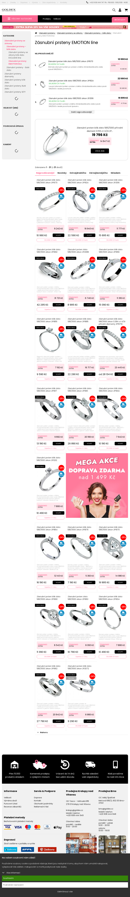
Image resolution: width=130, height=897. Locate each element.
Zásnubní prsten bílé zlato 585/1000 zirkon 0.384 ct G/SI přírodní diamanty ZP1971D (112, 321)
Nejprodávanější (45, 172)
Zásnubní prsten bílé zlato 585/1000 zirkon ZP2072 (80, 665)
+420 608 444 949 (75, 813)
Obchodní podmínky (43, 801)
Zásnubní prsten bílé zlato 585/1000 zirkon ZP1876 (79, 527)
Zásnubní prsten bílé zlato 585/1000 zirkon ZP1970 (111, 527)
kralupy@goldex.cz (74, 807)
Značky (13, 2)
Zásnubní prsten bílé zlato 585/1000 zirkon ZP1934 (111, 388)
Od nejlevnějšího (100, 172)
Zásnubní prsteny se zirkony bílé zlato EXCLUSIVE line (18, 55)
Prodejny (47, 19)
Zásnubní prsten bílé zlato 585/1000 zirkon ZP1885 (80, 319)
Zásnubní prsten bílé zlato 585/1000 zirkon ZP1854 (49, 527)
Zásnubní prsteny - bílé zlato (16, 48)
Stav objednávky (49, 2)
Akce (4, 2)
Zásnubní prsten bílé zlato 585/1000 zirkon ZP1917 (49, 388)
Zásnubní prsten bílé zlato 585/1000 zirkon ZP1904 (111, 596)
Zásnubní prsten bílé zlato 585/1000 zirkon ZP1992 (49, 250)
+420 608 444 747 (95, 2)
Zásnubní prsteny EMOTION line (17, 62)
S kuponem (115, 64)
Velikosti (57, 19)
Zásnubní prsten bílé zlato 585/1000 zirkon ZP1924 (71, 80)
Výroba (35, 2)
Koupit (58, 235)
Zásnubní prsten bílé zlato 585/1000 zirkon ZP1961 (80, 388)
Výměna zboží (10, 798)
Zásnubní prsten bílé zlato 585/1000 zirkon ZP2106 (71, 98)
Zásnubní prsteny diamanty (13, 75)
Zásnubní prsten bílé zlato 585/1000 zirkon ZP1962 (49, 665)
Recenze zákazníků (12, 804)
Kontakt (37, 798)
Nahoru (42, 730)
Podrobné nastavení (13, 885)
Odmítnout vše (65, 891)
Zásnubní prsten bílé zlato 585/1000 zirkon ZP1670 (70, 61)
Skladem (118, 172)
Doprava (23, 2)
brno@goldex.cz (106, 806)
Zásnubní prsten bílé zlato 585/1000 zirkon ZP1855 (49, 319)
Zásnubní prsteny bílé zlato (15, 81)
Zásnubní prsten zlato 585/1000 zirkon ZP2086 (78, 250)
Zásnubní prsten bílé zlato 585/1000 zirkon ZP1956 (111, 250)
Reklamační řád (41, 804)
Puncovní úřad (10, 801)
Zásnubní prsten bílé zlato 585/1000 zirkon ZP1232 (48, 457)
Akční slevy (119, 19)
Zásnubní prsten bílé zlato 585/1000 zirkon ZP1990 (49, 596)
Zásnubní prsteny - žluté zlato (18, 68)
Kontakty (63, 2)
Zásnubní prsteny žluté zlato (15, 87)
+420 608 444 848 (107, 811)
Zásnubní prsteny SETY (15, 92)
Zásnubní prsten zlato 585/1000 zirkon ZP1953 (78, 596)
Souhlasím (8, 878)
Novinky (62, 172)
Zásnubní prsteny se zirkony (15, 42)
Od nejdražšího (79, 172)
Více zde (100, 150)
